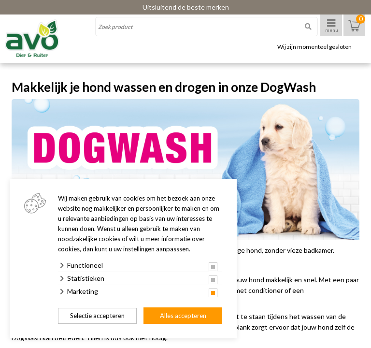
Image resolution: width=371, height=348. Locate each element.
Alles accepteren (183, 315)
